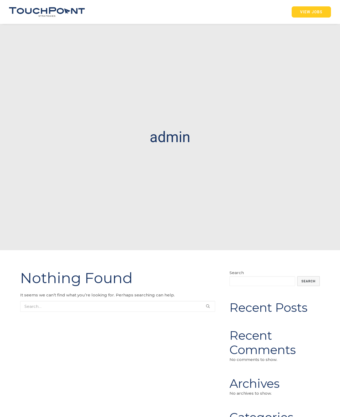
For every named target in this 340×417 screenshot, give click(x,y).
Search (237, 268)
